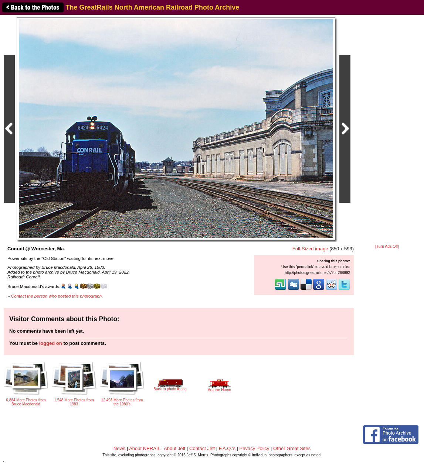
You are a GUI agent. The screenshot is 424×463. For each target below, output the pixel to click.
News (119, 448)
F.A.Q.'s (227, 448)
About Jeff (174, 448)
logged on (50, 343)
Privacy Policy (254, 448)
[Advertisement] (387, 130)
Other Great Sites (292, 448)
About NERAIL (144, 448)
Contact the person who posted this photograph (56, 296)
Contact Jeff (202, 448)
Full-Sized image (310, 248)
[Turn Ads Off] (387, 246)
